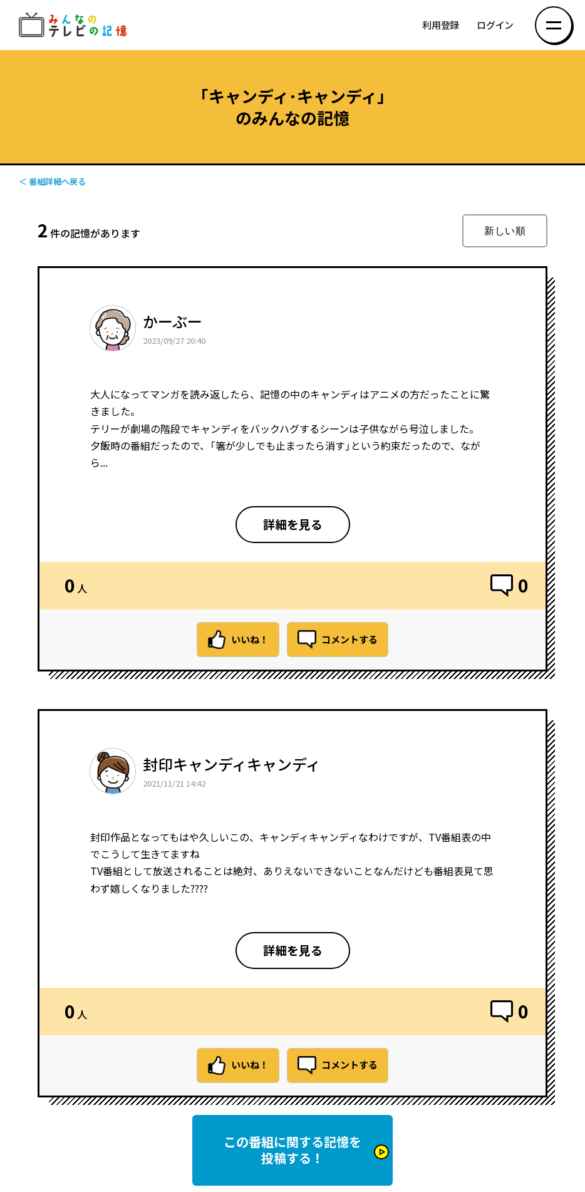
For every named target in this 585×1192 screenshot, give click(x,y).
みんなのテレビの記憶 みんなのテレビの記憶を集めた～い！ (75, 25)
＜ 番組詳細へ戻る (52, 181)
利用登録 (440, 25)
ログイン (495, 25)
